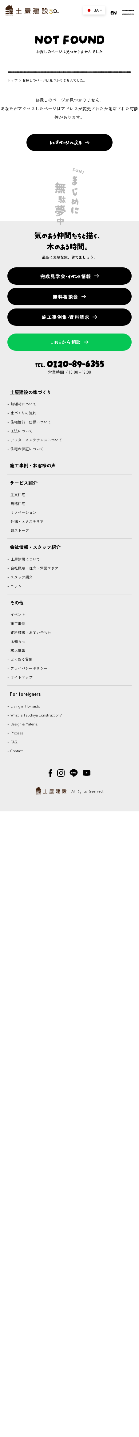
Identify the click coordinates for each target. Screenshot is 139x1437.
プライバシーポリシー (28, 668)
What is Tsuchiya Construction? (36, 714)
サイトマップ (21, 677)
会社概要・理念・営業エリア (34, 568)
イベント (17, 614)
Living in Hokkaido (25, 705)
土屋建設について (25, 559)
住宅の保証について (27, 448)
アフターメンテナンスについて (36, 439)
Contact (16, 750)
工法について (21, 430)
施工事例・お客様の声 (33, 465)
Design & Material (24, 723)
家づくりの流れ (23, 412)
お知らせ (17, 641)
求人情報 (17, 650)
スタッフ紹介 (21, 577)
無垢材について (23, 403)
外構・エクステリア (27, 521)
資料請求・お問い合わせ (30, 632)
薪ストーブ (19, 530)
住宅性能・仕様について (30, 421)
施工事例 (17, 623)
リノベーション (23, 512)
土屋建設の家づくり (30, 392)
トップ (12, 80)
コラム (16, 586)
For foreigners (25, 694)
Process (16, 732)
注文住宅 (17, 494)
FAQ (13, 741)
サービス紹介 (24, 482)
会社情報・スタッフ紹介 (35, 547)
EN (113, 12)
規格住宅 (17, 503)
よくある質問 (21, 659)
